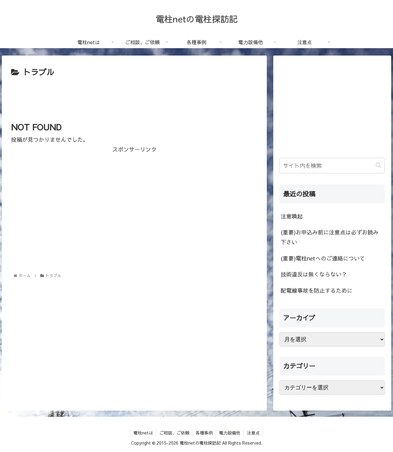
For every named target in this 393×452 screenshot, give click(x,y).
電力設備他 (230, 433)
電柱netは (143, 433)
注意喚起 (292, 216)
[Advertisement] (134, 96)
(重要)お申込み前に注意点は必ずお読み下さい (330, 237)
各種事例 (204, 433)
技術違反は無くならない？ (314, 274)
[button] (378, 165)
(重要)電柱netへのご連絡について (323, 258)
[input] (332, 165)
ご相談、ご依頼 (174, 433)
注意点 (253, 433)
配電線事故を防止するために (316, 290)
